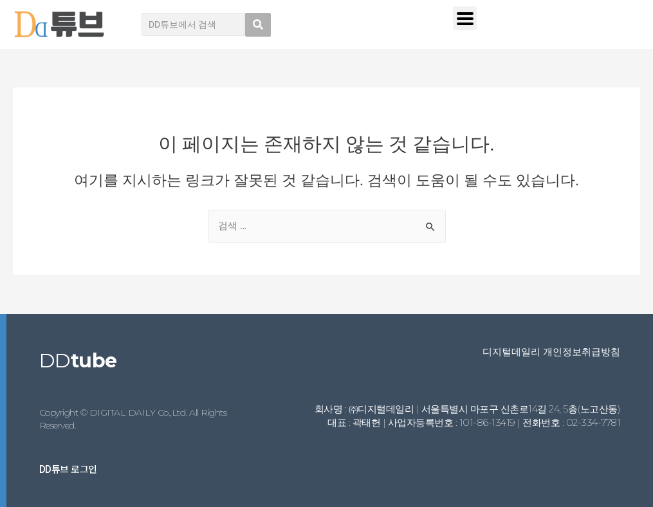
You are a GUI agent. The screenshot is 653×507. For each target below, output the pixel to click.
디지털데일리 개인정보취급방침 (551, 352)
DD (78, 361)
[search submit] (258, 25)
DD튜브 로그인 (68, 468)
